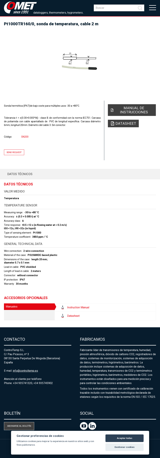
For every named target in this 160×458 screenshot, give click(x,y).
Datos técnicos (19, 174)
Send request (14, 152)
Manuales (11, 306)
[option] (80, 62)
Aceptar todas (124, 438)
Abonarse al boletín (19, 426)
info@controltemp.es (25, 370)
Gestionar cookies (124, 447)
